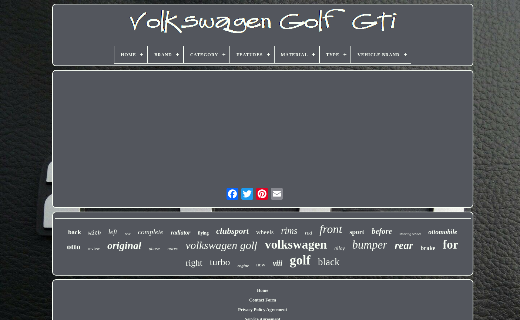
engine (243, 265)
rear (404, 245)
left (112, 232)
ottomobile (442, 232)
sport (356, 232)
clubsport (232, 231)
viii (277, 263)
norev (172, 248)
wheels (265, 232)
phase (154, 248)
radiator (180, 232)
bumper (370, 244)
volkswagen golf (221, 245)
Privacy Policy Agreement (262, 309)
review (94, 248)
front (330, 229)
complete (151, 232)
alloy (340, 248)
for (450, 244)
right (193, 262)
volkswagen (296, 244)
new (260, 264)
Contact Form (262, 300)
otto (74, 246)
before (382, 231)
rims (289, 231)
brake (427, 248)
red (308, 233)
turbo (220, 262)
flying (203, 233)
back (74, 232)
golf (300, 260)
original (124, 245)
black (328, 261)
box (128, 234)
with (94, 233)
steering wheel (410, 234)
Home (262, 290)
